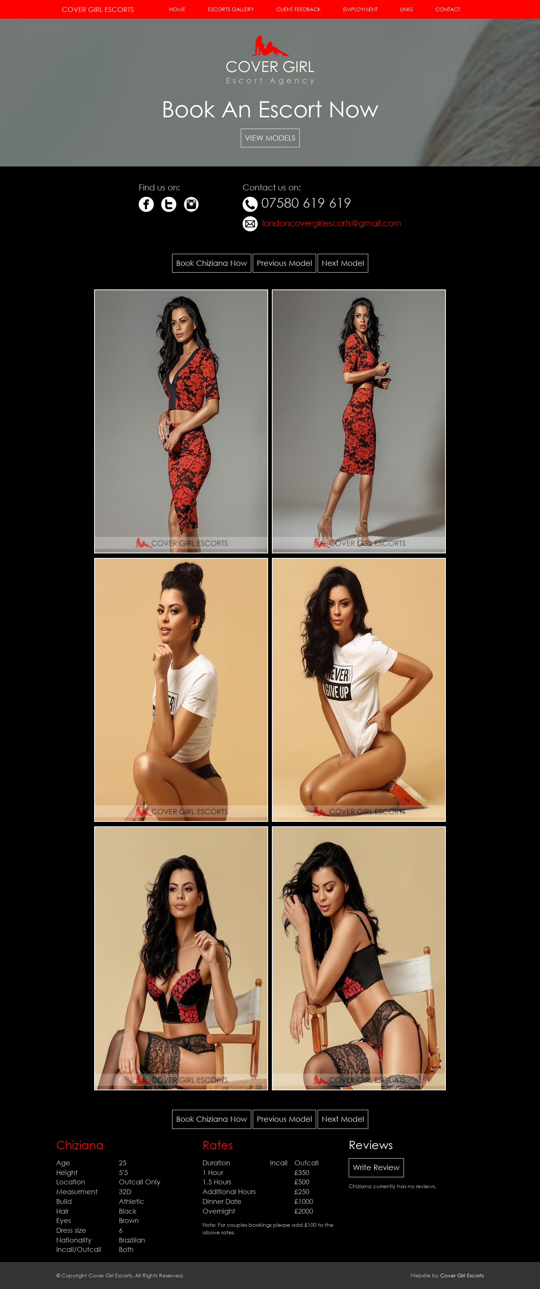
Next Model (343, 263)
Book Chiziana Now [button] (211, 263)
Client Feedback (298, 9)
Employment (360, 9)
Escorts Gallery (231, 9)
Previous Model (284, 263)
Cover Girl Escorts (98, 9)
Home (177, 9)
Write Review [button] (376, 1167)
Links (406, 9)
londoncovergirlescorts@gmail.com (330, 223)
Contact (447, 9)
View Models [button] (270, 137)
